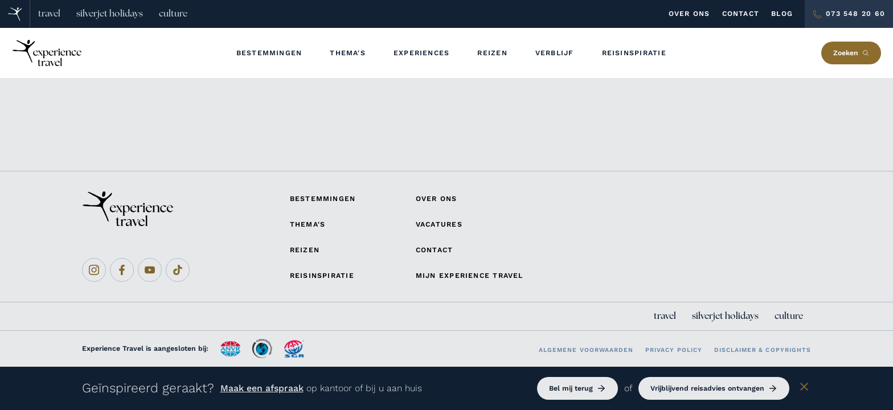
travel (49, 13)
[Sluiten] (804, 388)
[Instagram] (94, 270)
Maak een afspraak (262, 388)
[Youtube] (150, 270)
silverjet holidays (109, 13)
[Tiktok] (178, 270)
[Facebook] (122, 270)
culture (173, 13)
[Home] (15, 14)
